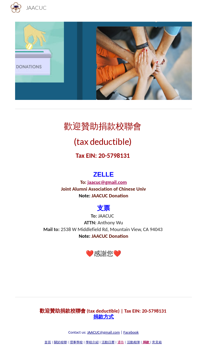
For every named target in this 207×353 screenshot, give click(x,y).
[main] (103, 191)
